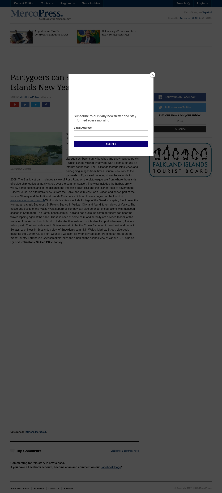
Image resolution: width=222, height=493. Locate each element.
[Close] (152, 74)
